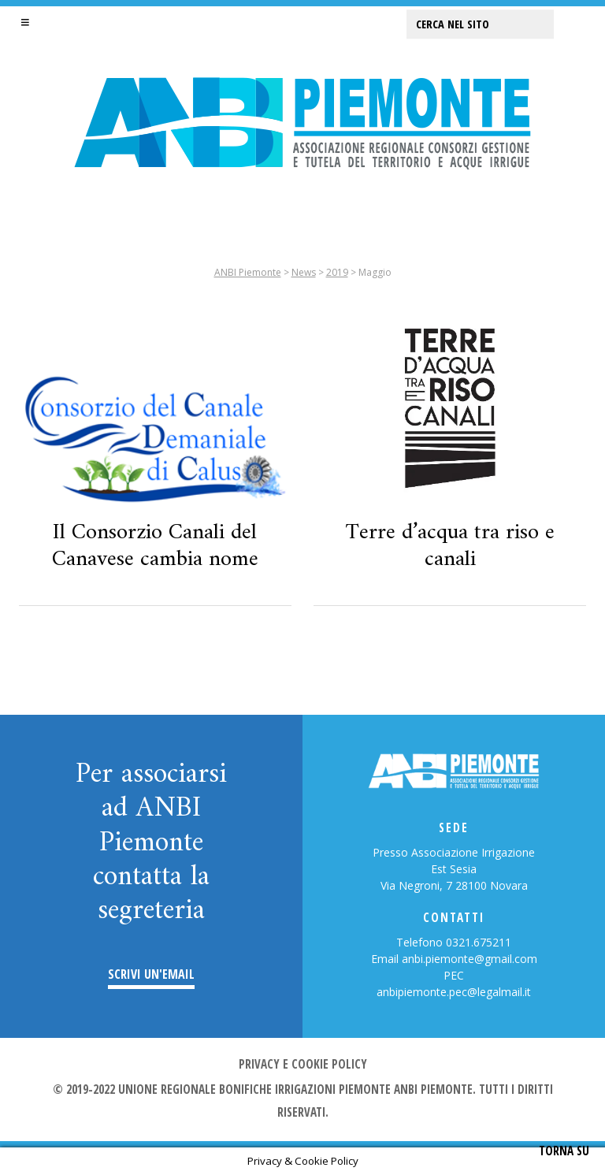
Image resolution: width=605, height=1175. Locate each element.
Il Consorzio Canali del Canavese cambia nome (155, 546)
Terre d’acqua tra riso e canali (450, 546)
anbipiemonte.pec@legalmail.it (454, 991)
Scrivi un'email (151, 974)
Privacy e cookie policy (303, 1064)
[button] (25, 22)
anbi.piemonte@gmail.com (469, 958)
